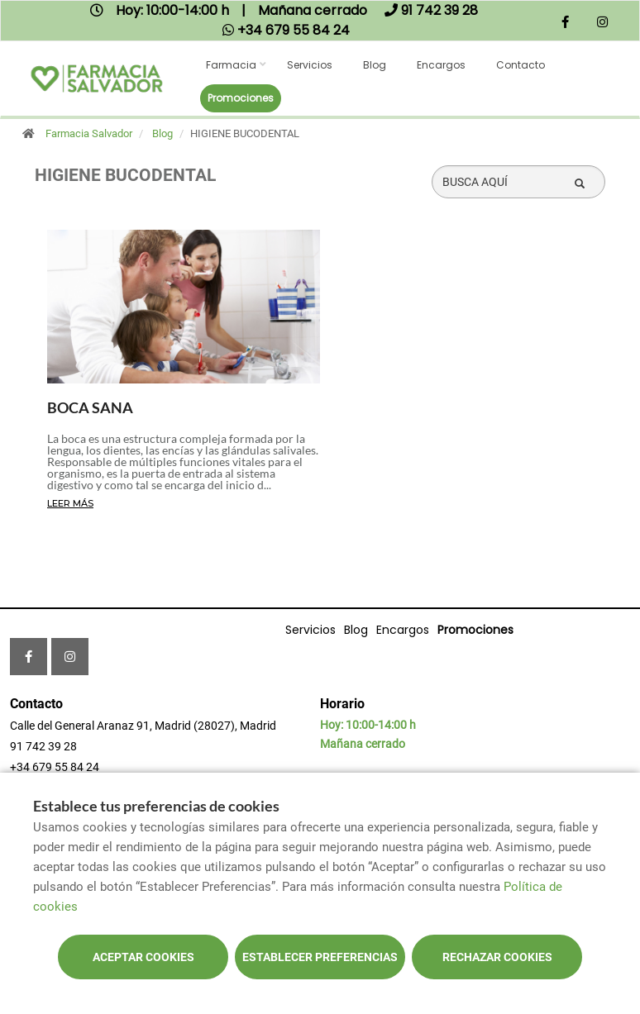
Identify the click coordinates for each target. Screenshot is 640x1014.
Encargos (441, 65)
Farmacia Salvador (88, 133)
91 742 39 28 (43, 746)
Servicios (309, 65)
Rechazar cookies (497, 957)
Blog (374, 65)
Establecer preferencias (320, 957)
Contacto (520, 65)
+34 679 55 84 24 (54, 767)
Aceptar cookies (143, 957)
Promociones (241, 98)
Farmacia (231, 65)
